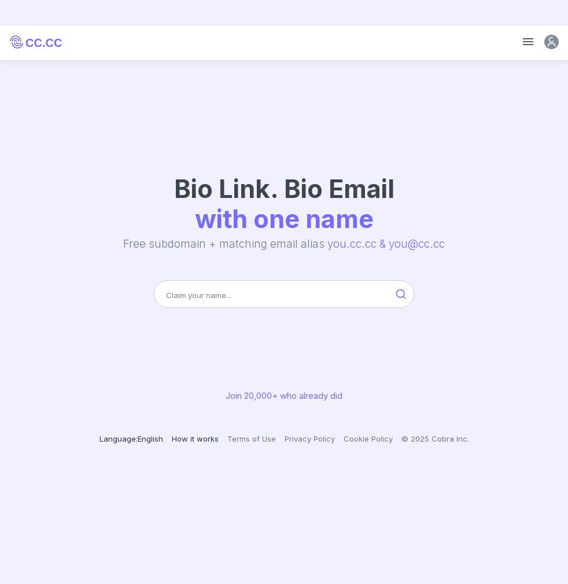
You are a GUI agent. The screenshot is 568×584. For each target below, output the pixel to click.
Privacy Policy (310, 438)
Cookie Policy (368, 438)
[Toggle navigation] (528, 42)
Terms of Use (251, 438)
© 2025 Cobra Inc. (435, 438)
